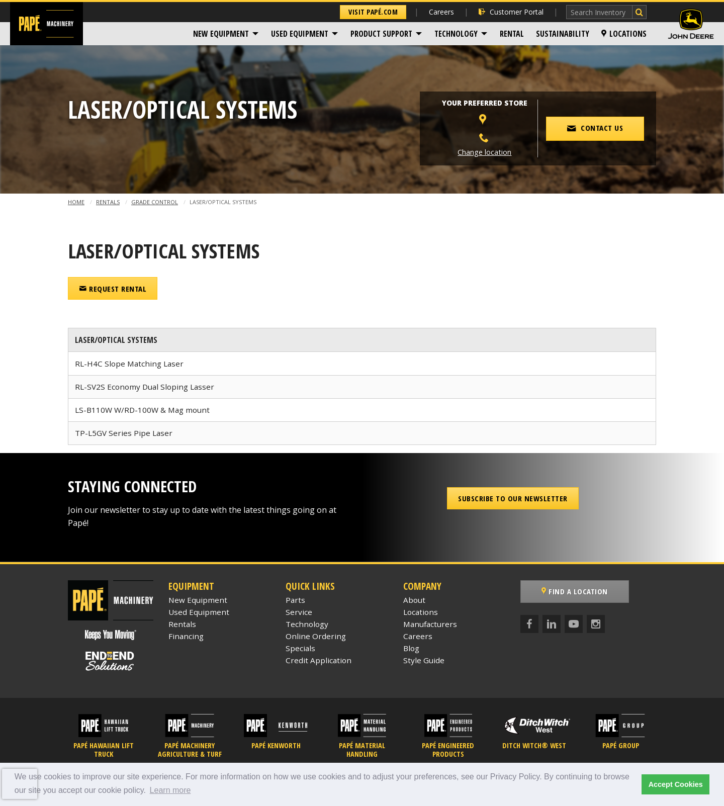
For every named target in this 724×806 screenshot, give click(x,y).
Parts (295, 600)
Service (299, 612)
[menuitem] (226, 34)
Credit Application (318, 660)
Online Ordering (316, 636)
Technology (456, 33)
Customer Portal (511, 12)
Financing (186, 636)
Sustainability (562, 33)
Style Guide (423, 660)
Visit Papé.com (373, 12)
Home (76, 202)
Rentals (108, 202)
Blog (411, 648)
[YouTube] (574, 624)
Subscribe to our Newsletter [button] (513, 498)
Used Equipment (299, 33)
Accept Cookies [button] (676, 784)
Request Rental (112, 289)
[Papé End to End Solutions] (110, 661)
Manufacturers (430, 624)
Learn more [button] (170, 790)
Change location (484, 152)
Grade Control (154, 202)
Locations (624, 33)
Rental (512, 33)
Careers (441, 12)
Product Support (381, 33)
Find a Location (574, 591)
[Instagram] (596, 624)
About (414, 600)
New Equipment (221, 33)
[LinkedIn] (551, 624)
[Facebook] (529, 624)
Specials (300, 648)
